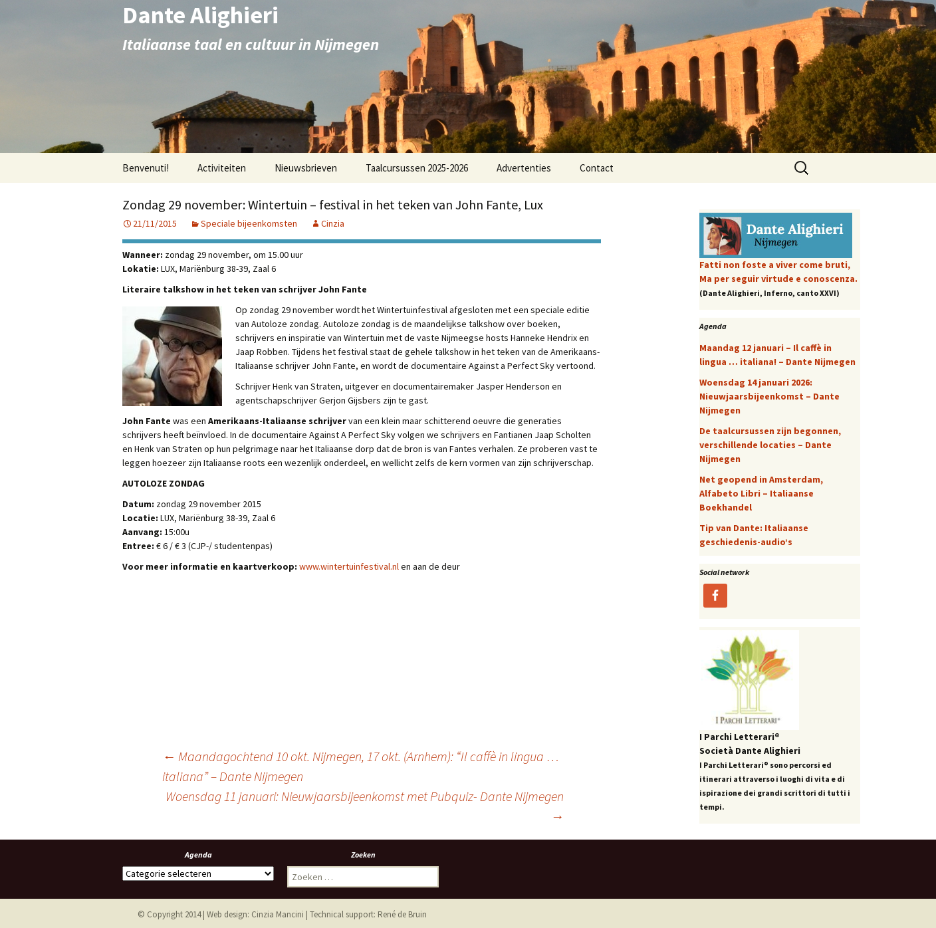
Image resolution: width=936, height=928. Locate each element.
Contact (597, 168)
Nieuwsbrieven (306, 168)
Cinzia (332, 223)
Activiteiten (221, 168)
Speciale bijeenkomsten (249, 223)
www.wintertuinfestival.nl (349, 566)
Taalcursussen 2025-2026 (417, 168)
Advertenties (524, 168)
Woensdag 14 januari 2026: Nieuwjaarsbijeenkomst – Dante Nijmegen (769, 396)
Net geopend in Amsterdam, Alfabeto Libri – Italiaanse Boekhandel (761, 493)
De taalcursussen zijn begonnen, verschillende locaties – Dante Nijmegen (770, 445)
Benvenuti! (145, 168)
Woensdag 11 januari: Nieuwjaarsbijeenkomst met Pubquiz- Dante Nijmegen (365, 806)
